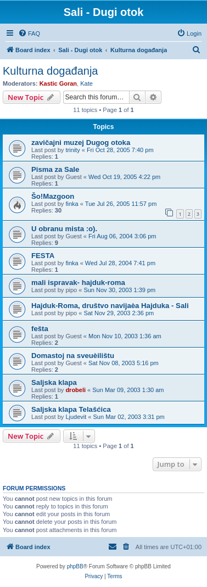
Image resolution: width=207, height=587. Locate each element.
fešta (39, 329)
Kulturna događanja (50, 71)
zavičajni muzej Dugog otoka (80, 142)
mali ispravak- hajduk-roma (78, 282)
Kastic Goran (58, 83)
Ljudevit (75, 416)
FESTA (42, 255)
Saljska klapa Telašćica (71, 409)
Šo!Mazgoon (52, 196)
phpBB (75, 566)
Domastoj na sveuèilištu (72, 355)
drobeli (75, 390)
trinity (72, 150)
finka (71, 203)
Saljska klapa (54, 382)
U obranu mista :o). (64, 229)
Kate (86, 83)
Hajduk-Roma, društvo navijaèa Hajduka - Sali (110, 305)
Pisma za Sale (55, 169)
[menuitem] (29, 33)
